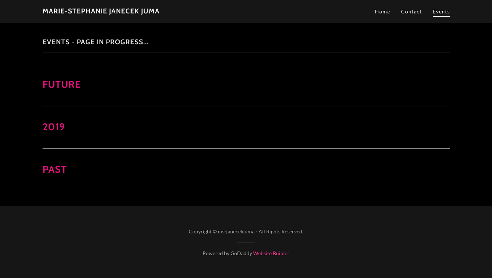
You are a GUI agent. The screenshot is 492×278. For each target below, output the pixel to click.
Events (441, 11)
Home (382, 11)
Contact (411, 11)
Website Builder (271, 253)
